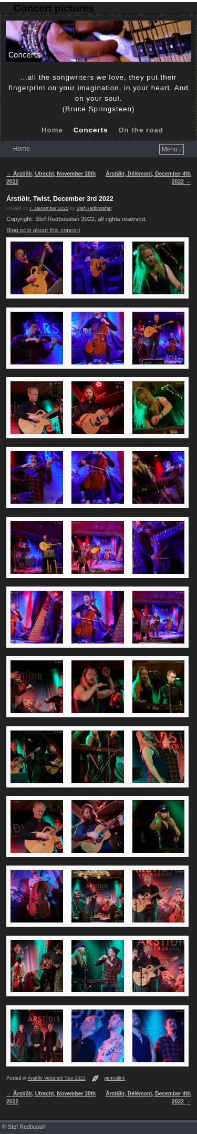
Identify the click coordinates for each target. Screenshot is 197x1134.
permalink (114, 1078)
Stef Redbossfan (93, 208)
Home (52, 130)
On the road (140, 130)
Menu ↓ (172, 149)
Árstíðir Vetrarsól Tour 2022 (57, 1078)
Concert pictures (54, 8)
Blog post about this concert (43, 230)
